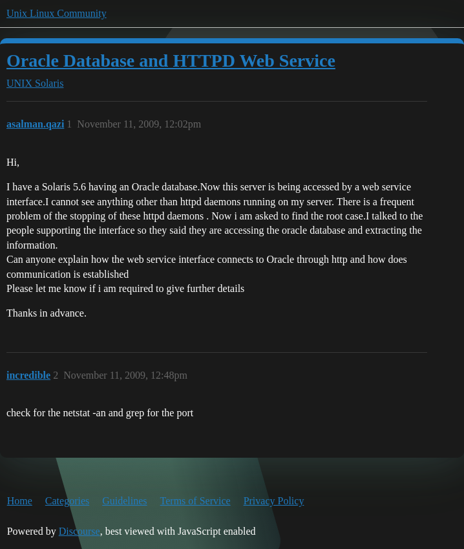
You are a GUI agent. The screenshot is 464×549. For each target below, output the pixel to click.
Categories (67, 500)
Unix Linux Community (56, 13)
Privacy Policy (274, 500)
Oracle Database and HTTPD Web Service (170, 60)
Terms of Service (195, 500)
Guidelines (124, 500)
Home (19, 500)
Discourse (79, 531)
